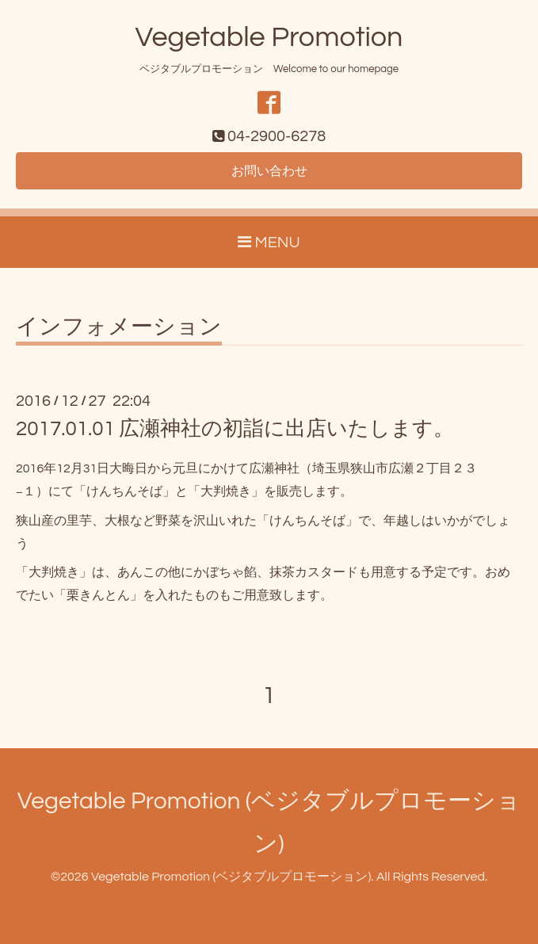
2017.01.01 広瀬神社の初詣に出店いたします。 (235, 428)
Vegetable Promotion (269, 37)
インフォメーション (119, 327)
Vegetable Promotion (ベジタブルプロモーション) (231, 876)
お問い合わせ (269, 171)
